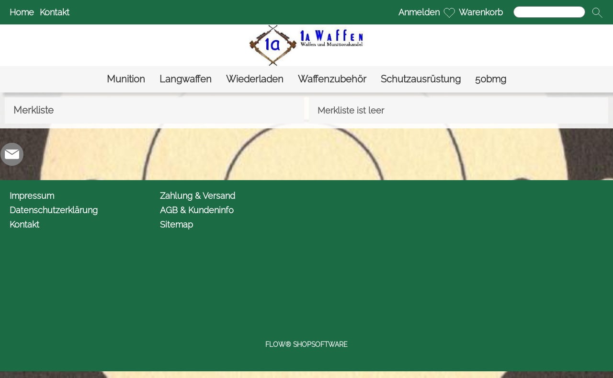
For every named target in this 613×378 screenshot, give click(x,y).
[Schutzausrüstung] (421, 79)
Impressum (32, 196)
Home (22, 12)
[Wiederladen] (255, 79)
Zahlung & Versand (197, 196)
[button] (597, 12)
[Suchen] (549, 12)
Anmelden (419, 12)
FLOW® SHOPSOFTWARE (306, 344)
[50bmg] (490, 79)
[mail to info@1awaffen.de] (12, 154)
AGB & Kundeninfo (197, 210)
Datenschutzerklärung (54, 210)
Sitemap (176, 224)
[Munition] (126, 79)
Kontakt (54, 12)
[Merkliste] (449, 12)
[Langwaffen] (185, 79)
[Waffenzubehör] (332, 79)
